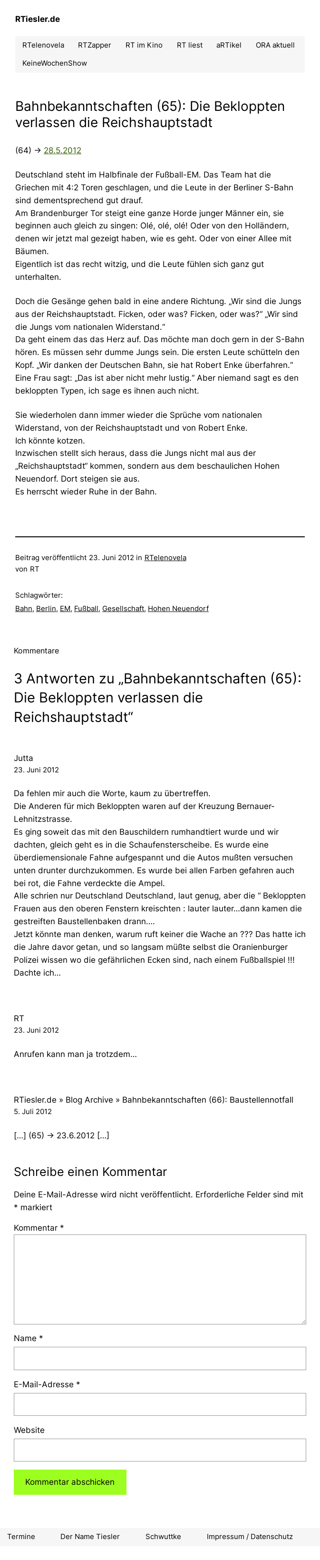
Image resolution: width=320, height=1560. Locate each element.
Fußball (86, 608)
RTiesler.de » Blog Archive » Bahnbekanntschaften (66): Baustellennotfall (153, 1100)
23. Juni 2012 (36, 770)
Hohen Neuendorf (178, 608)
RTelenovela (165, 557)
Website (29, 1430)
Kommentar (39, 1228)
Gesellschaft (123, 608)
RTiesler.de (37, 19)
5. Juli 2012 (33, 1111)
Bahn (23, 608)
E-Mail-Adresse (47, 1384)
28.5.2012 (62, 150)
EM (65, 608)
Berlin (46, 608)
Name (28, 1338)
